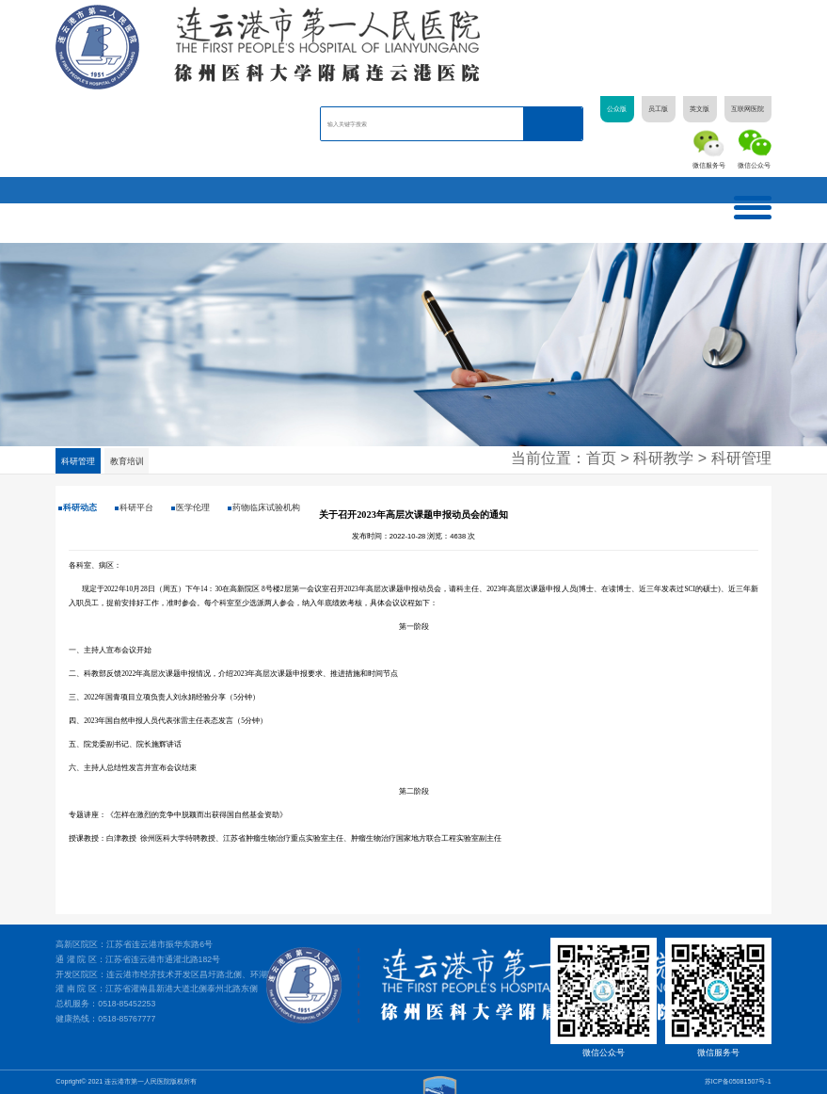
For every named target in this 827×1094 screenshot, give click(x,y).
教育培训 (128, 461)
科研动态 (77, 508)
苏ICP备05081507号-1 (738, 1082)
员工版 (658, 109)
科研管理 (78, 461)
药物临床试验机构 (251, 508)
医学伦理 (183, 508)
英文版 (699, 109)
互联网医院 (747, 109)
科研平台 (131, 508)
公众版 (617, 109)
